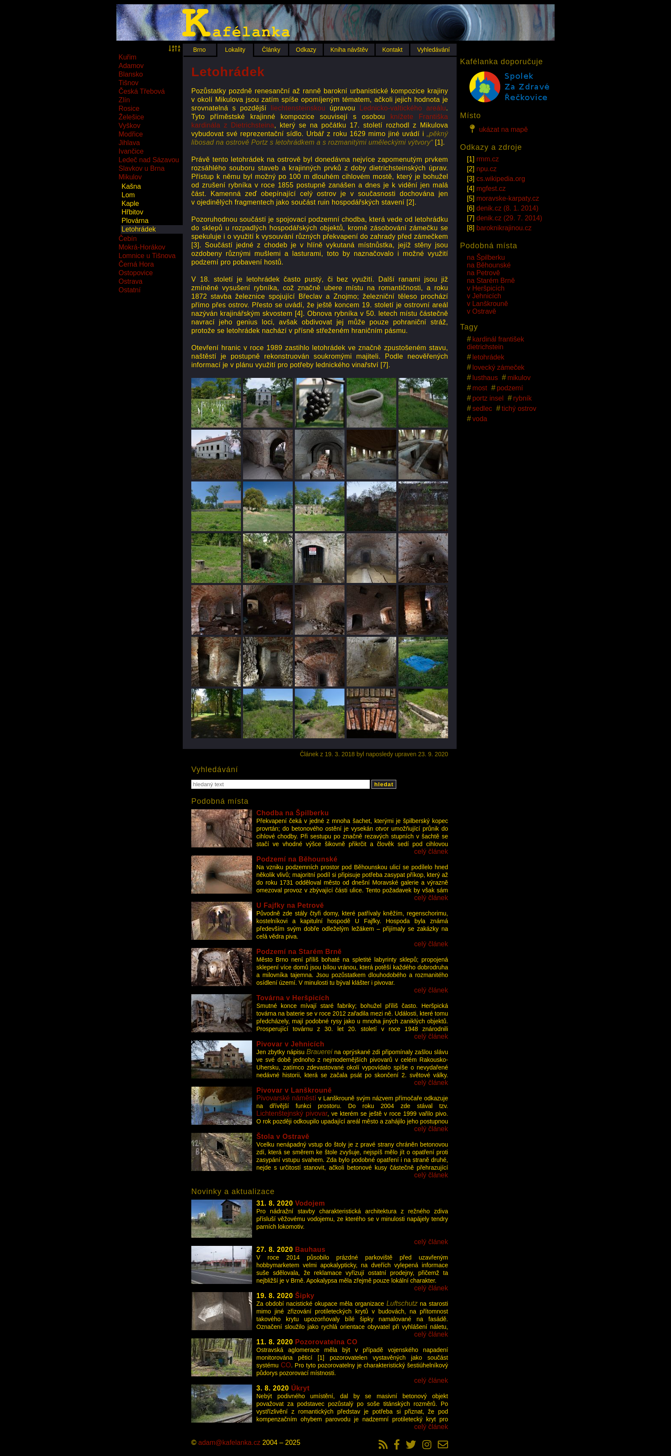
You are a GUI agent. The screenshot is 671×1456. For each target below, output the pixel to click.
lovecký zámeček (498, 367)
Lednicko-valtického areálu (402, 108)
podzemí (510, 388)
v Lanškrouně (487, 303)
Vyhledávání (433, 49)
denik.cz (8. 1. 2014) (507, 208)
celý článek (431, 851)
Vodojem (310, 1203)
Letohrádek (139, 229)
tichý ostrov (519, 408)
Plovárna (135, 220)
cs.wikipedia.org (500, 178)
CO (286, 1365)
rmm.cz (487, 159)
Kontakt (392, 49)
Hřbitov (132, 212)
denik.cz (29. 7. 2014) (509, 218)
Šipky (305, 1295)
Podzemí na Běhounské (297, 859)
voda (479, 418)
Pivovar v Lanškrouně (294, 1090)
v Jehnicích (484, 296)
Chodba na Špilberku (292, 813)
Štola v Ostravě (282, 1136)
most (479, 388)
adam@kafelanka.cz (229, 1442)
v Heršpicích (486, 288)
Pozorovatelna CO (326, 1342)
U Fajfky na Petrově (290, 905)
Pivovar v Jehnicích (290, 1044)
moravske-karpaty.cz (507, 198)
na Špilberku (486, 257)
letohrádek (488, 357)
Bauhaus (310, 1249)
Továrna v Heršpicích (293, 997)
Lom (128, 195)
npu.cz (486, 168)
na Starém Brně (491, 280)
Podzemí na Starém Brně (299, 951)
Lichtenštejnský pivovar (292, 1113)
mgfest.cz (490, 188)
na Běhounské (489, 265)
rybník (522, 398)
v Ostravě (481, 311)
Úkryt (300, 1388)
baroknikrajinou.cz (503, 228)
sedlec (482, 408)
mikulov (519, 377)
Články (271, 49)
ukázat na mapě (497, 129)
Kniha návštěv (349, 49)
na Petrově (483, 272)
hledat (383, 784)
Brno (199, 49)
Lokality (235, 49)
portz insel (488, 398)
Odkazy (306, 49)
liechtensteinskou (298, 108)
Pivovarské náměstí (286, 1098)
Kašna (131, 186)
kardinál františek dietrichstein (495, 343)
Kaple (130, 203)
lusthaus (485, 377)
